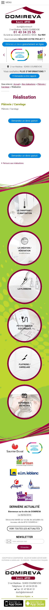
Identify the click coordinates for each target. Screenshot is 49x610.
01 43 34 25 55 (25, 32)
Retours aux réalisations (13, 163)
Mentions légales (23, 596)
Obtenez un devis (24, 44)
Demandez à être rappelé (25, 76)
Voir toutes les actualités (24, 528)
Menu (9, 2)
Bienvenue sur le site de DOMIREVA (24, 511)
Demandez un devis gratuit (24, 120)
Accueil (17, 84)
